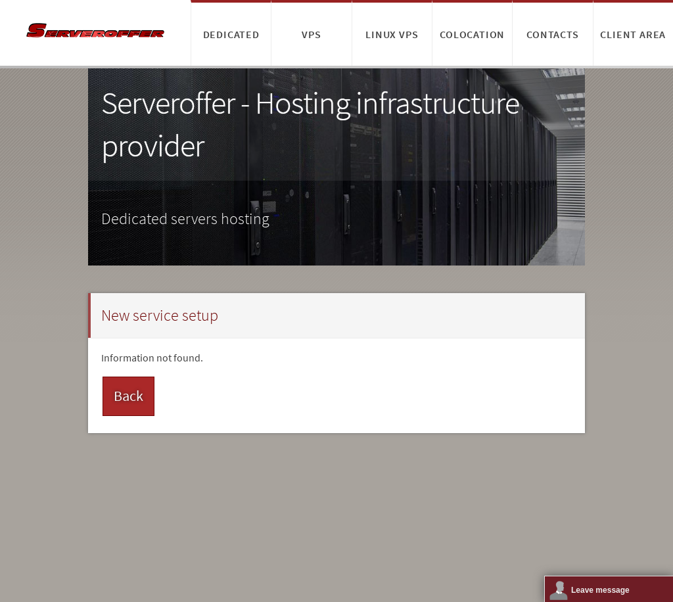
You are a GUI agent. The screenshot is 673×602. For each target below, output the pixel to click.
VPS (311, 34)
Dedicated (231, 34)
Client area (633, 34)
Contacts (552, 34)
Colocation (472, 34)
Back (128, 395)
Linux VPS (391, 34)
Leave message (600, 590)
